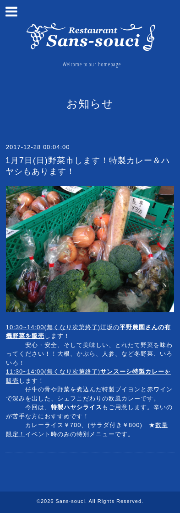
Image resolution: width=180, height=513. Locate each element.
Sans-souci (70, 501)
